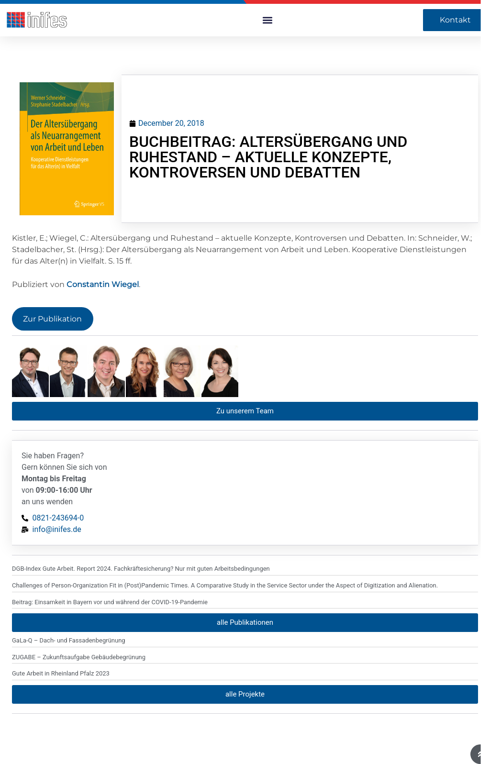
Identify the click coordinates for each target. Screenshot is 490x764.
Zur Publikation (52, 318)
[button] (267, 20)
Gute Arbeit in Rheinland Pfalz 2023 (61, 622)
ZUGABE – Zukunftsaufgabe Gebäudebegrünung (78, 605)
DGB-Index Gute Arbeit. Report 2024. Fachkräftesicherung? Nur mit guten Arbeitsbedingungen (141, 517)
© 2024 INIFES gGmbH (198, 749)
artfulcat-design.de (37, 749)
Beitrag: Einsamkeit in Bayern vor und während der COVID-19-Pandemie (110, 550)
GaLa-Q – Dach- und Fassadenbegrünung (68, 589)
